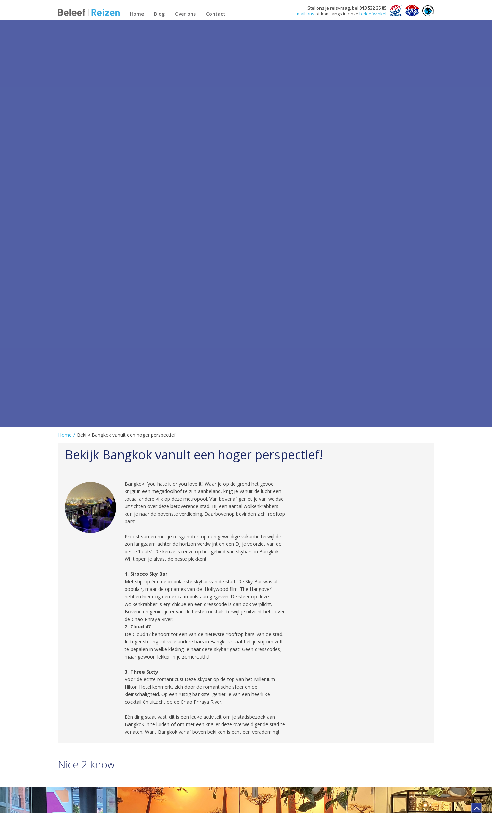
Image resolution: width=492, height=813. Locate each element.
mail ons (305, 14)
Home (65, 435)
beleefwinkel (372, 14)
